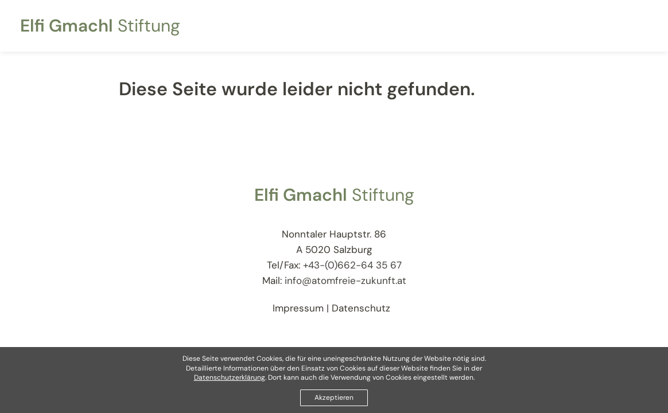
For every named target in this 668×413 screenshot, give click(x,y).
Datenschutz (361, 308)
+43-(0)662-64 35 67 (352, 265)
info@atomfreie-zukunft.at (345, 280)
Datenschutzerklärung (229, 378)
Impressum (298, 308)
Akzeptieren (334, 397)
